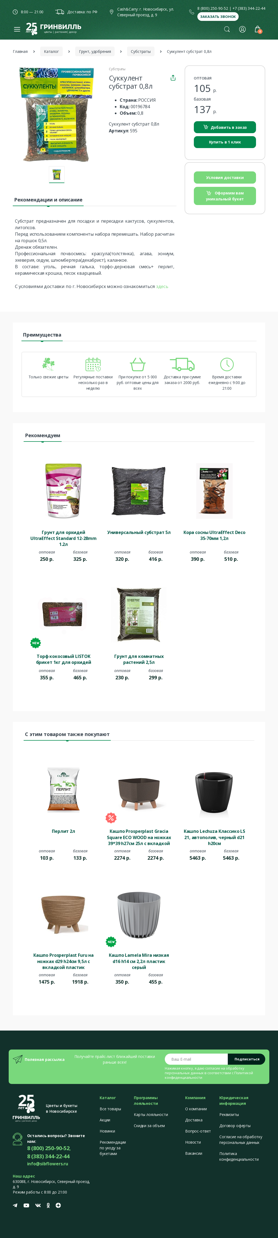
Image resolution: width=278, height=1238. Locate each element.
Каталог (51, 51)
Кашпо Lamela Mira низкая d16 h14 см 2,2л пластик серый (139, 961)
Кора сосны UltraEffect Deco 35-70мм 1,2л (214, 535)
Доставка (194, 1119)
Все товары (110, 1108)
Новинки (107, 1131)
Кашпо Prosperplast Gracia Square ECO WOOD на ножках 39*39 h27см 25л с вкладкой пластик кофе (139, 837)
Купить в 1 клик (225, 142)
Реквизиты (229, 1114)
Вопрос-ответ (198, 1131)
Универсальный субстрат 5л (139, 532)
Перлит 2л (63, 831)
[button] (226, 29)
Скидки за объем (149, 1125)
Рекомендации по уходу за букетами (113, 1148)
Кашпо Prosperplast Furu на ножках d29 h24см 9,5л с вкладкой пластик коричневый (63, 961)
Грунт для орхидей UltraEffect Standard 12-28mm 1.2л (63, 538)
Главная (20, 51)
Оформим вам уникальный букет (225, 195)
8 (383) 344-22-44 (48, 1156)
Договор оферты (235, 1125)
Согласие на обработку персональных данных (240, 1139)
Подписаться (247, 1059)
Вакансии (193, 1153)
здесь (162, 286)
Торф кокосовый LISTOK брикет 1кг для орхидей (63, 659)
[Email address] (196, 1059)
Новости (193, 1142)
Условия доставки (225, 177)
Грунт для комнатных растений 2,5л (138, 659)
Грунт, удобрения (95, 51)
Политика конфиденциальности (238, 1156)
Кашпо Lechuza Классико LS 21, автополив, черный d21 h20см (214, 837)
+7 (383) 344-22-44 (248, 8)
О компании (196, 1108)
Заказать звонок (218, 16)
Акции (105, 1119)
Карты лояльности (151, 1114)
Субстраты (141, 51)
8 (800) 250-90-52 (212, 8)
